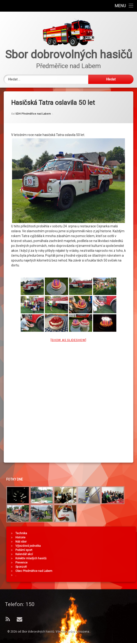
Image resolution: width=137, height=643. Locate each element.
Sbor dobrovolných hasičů (38, 631)
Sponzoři (100, 566)
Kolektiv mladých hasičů (109, 558)
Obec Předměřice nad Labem (112, 571)
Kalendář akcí (103, 554)
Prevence (100, 562)
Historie (99, 537)
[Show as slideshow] (68, 332)
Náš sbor (99, 541)
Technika (100, 533)
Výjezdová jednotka (107, 545)
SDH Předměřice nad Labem (33, 106)
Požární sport (102, 550)
